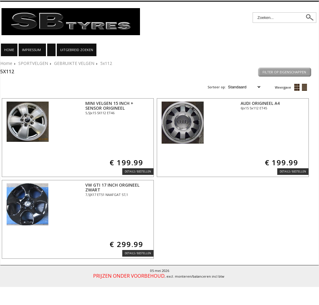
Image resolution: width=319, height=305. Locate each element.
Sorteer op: (217, 87)
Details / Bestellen (138, 171)
